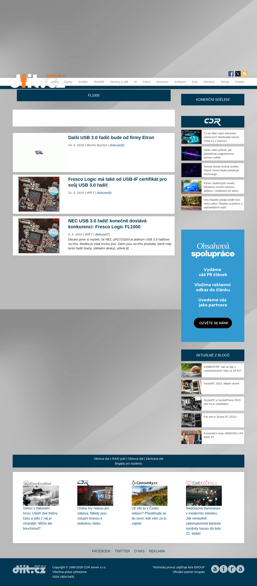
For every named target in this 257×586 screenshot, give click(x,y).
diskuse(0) (117, 145)
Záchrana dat (154, 458)
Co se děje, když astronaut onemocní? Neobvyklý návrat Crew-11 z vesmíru (221, 137)
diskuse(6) (104, 192)
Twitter (122, 551)
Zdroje (225, 82)
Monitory (209, 82)
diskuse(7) (102, 234)
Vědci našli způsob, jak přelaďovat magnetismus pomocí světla (219, 153)
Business (162, 82)
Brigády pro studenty (128, 463)
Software (180, 82)
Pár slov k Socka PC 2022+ (220, 416)
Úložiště (99, 82)
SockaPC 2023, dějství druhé (221, 383)
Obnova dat (135, 458)
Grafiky (83, 82)
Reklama (157, 551)
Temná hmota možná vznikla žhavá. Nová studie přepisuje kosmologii (221, 170)
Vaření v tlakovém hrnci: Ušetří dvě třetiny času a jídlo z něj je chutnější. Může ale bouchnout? (40, 518)
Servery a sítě (119, 82)
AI (135, 82)
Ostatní (240, 82)
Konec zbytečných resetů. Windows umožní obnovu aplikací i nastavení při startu (221, 187)
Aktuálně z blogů (212, 355)
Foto (195, 82)
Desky (68, 82)
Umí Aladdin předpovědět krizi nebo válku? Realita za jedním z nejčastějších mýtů (223, 203)
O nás (139, 551)
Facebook (101, 551)
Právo (147, 82)
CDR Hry (212, 122)
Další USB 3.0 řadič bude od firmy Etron (111, 137)
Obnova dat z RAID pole (110, 458)
